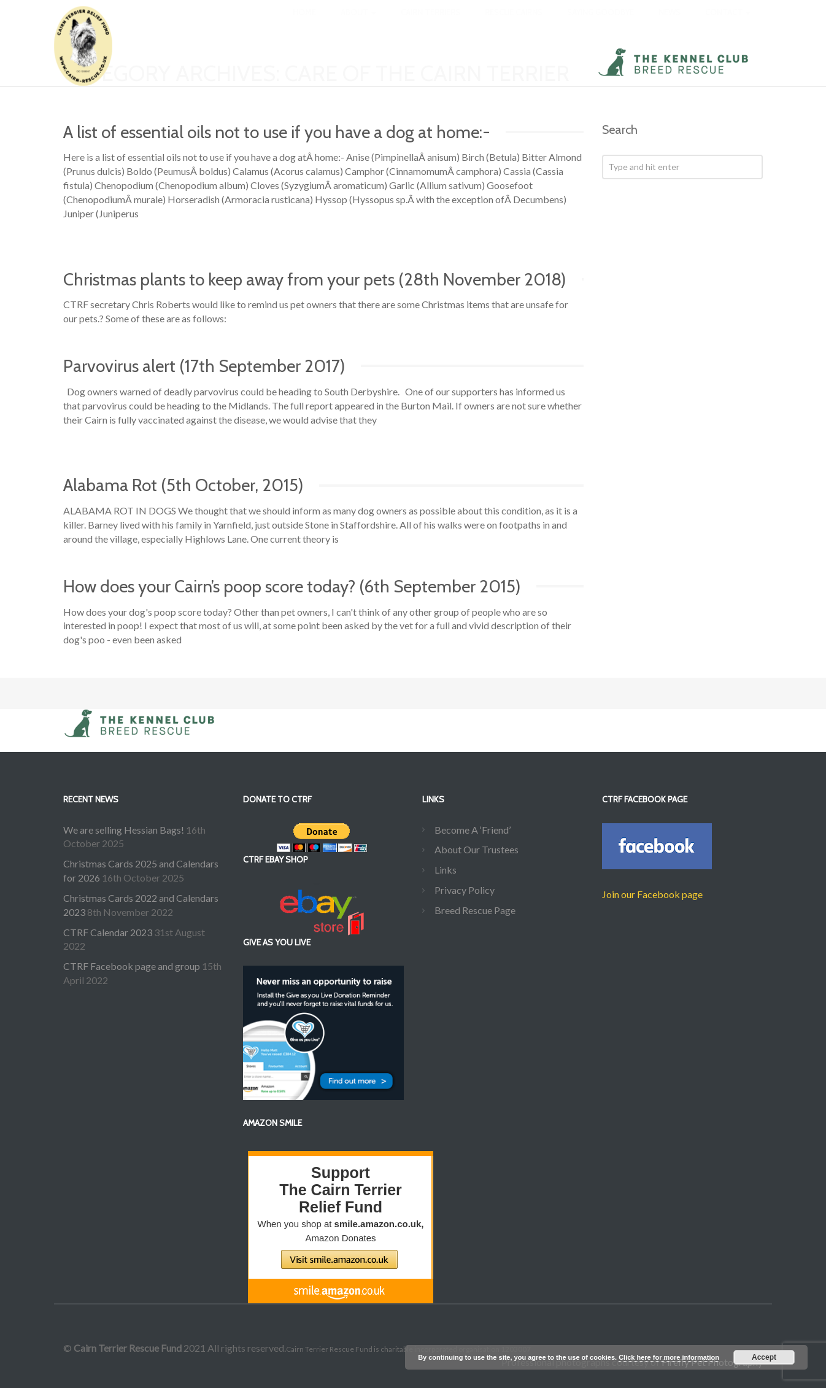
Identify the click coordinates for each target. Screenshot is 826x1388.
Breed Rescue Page (474, 910)
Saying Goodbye (600, 24)
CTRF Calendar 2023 (107, 932)
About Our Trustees (476, 849)
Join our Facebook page (652, 894)
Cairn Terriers (430, 24)
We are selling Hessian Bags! (123, 830)
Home (304, 24)
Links (445, 869)
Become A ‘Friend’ (472, 830)
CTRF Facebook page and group (131, 966)
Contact (728, 24)
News (669, 24)
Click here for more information (669, 1357)
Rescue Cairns (513, 24)
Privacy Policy (464, 890)
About (358, 24)
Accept (764, 1357)
